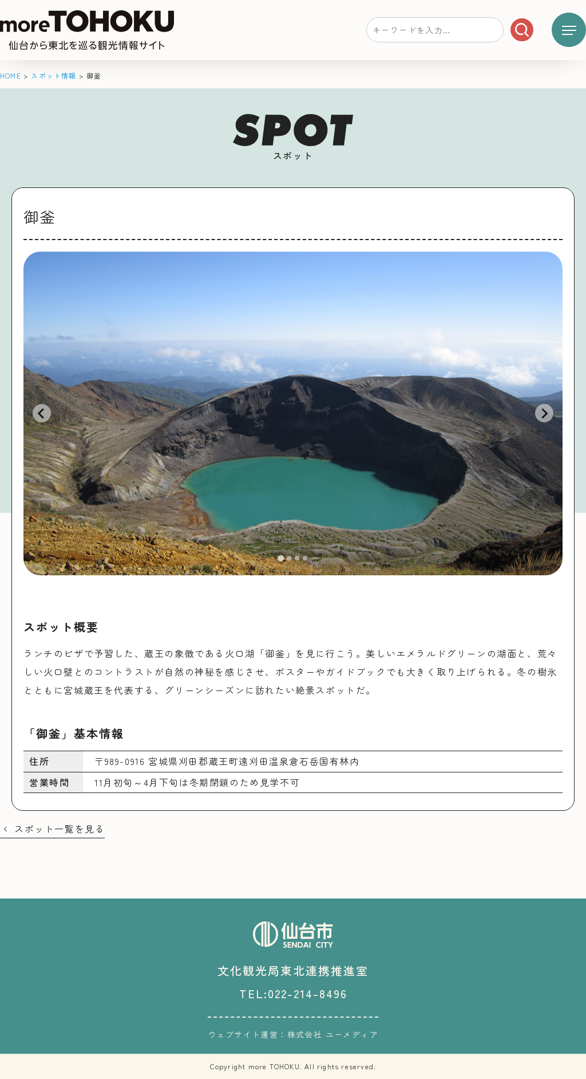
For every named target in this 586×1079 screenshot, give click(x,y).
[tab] (281, 558)
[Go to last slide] (42, 413)
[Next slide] (544, 413)
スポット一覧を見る (59, 828)
